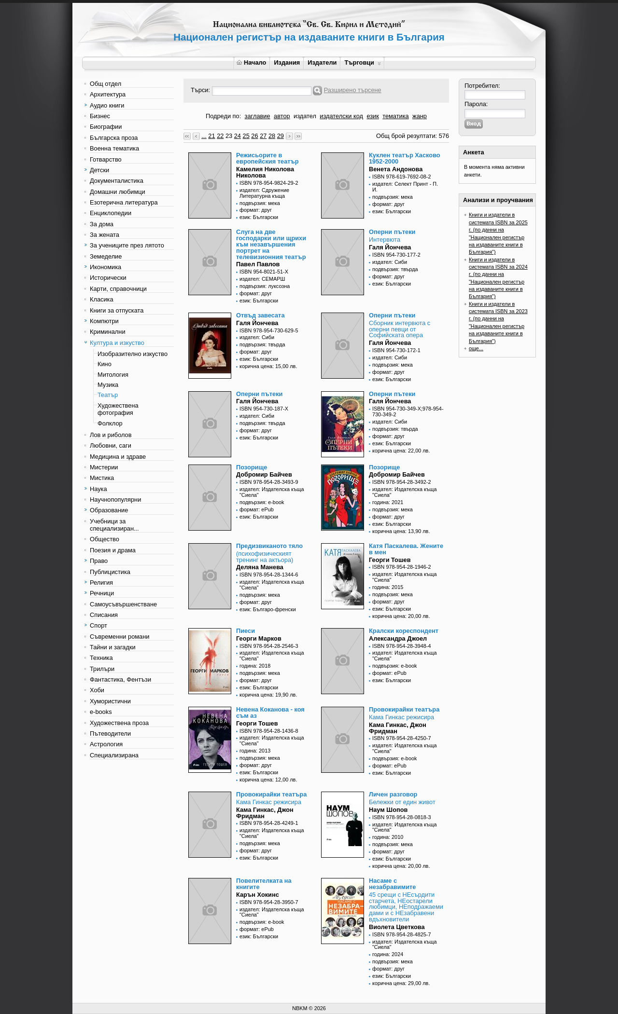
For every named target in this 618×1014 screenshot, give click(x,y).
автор (282, 116)
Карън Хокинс (257, 894)
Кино (105, 364)
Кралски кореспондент (403, 630)
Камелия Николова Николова (265, 172)
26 (254, 135)
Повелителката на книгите (264, 884)
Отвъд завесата (260, 315)
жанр (419, 116)
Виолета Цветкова (397, 927)
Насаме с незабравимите (392, 884)
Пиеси (245, 630)
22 (220, 135)
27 (263, 135)
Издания (287, 62)
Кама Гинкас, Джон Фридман (397, 728)
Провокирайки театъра (404, 709)
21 (211, 135)
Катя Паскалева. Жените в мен (406, 549)
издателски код (341, 116)
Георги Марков (258, 638)
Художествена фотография (118, 409)
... (204, 135)
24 (237, 135)
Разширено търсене (352, 90)
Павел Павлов (258, 264)
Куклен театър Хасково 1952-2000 (404, 158)
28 (271, 135)
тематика (395, 116)
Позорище (251, 467)
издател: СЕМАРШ (262, 279)
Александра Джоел (398, 638)
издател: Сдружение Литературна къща (264, 193)
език (372, 116)
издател (305, 116)
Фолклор (110, 423)
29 (280, 135)
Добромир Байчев (264, 474)
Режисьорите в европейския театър (267, 158)
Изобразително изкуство (133, 353)
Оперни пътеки (392, 231)
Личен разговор (393, 794)
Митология (113, 374)
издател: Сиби (389, 262)
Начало (251, 62)
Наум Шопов (388, 809)
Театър (108, 394)
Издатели (322, 62)
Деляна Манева (259, 567)
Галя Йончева (390, 247)
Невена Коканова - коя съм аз (270, 712)
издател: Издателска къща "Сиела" (271, 492)
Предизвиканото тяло (269, 545)
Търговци (362, 62)
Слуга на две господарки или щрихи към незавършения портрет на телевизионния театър (271, 244)
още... (476, 348)
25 (246, 135)
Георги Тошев (390, 559)
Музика (108, 384)
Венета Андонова (395, 169)
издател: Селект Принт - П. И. (405, 186)
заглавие (257, 116)
